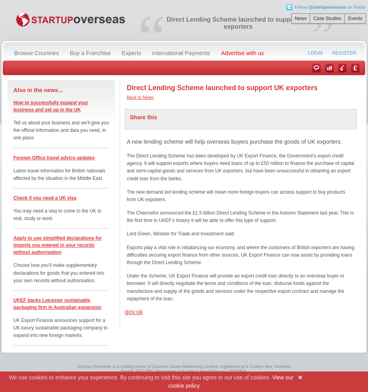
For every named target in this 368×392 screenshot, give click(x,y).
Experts (131, 53)
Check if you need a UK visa (44, 198)
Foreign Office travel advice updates (54, 158)
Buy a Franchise (90, 53)
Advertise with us (242, 53)
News (301, 18)
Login (315, 53)
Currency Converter (355, 68)
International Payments (181, 53)
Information (342, 68)
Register (344, 53)
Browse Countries (36, 53)
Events (355, 18)
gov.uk (134, 312)
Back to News (140, 97)
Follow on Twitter (330, 7)
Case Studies (327, 18)
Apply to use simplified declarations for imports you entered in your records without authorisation (57, 245)
